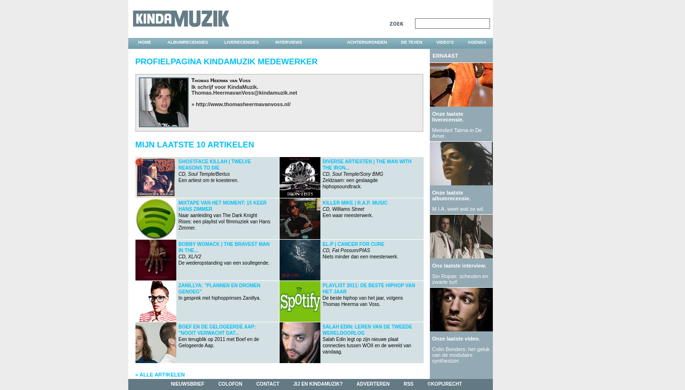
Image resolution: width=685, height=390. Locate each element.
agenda (476, 42)
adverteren (373, 384)
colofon (230, 384)
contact (267, 384)
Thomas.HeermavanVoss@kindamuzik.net (244, 93)
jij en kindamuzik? (318, 384)
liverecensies (241, 42)
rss (409, 384)
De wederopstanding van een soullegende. (224, 254)
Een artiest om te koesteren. (215, 171)
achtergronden (367, 42)
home (144, 42)
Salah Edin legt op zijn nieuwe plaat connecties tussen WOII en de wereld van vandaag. (368, 339)
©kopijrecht (445, 384)
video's (444, 42)
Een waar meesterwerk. (355, 209)
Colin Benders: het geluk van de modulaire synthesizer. (461, 355)
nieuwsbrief (187, 384)
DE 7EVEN (412, 42)
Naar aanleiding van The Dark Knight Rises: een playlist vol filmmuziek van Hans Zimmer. (224, 215)
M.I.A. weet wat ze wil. (458, 209)
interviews (288, 42)
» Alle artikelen (160, 375)
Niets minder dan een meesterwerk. (361, 250)
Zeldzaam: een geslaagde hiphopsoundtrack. (367, 174)
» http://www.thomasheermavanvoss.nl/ (241, 104)
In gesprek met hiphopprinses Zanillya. (220, 292)
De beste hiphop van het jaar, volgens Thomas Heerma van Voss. (369, 295)
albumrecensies (188, 42)
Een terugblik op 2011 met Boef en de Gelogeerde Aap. (219, 336)
